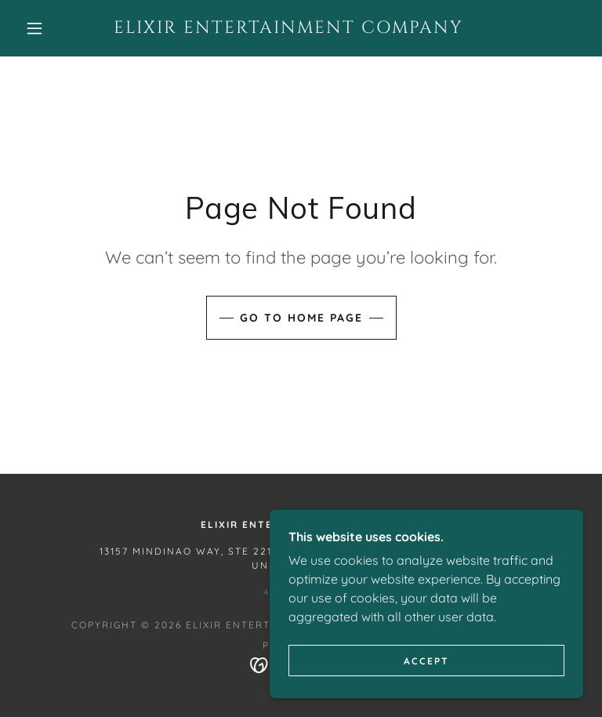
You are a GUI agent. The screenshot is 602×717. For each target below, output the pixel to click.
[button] (34, 28)
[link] (288, 28)
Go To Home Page (301, 318)
